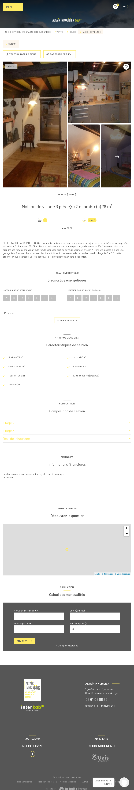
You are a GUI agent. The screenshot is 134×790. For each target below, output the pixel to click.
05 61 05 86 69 (96, 699)
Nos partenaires (46, 781)
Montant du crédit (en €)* (26, 610)
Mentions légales (68, 781)
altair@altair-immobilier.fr (100, 705)
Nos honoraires (24, 781)
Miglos (72, 32)
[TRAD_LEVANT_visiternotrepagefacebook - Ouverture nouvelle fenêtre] (32, 754)
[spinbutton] (95, 629)
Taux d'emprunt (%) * (80, 623)
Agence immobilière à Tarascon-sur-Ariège (28, 32)
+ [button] (126, 528)
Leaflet (97, 574)
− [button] (126, 533)
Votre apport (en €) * (24, 623)
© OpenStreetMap (122, 574)
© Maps (107, 574)
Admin (85, 781)
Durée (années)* (77, 610)
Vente (60, 32)
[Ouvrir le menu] (13, 7)
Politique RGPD (102, 781)
